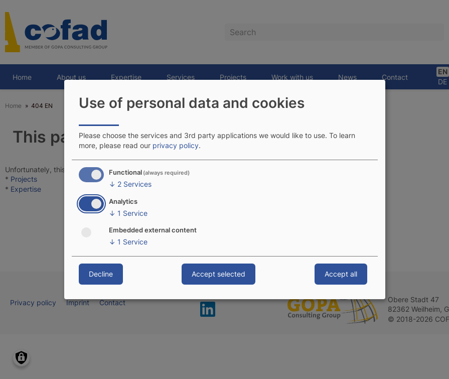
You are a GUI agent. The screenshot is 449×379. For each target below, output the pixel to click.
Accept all (341, 274)
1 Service (128, 213)
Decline (101, 274)
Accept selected (218, 274)
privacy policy (176, 145)
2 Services (130, 184)
